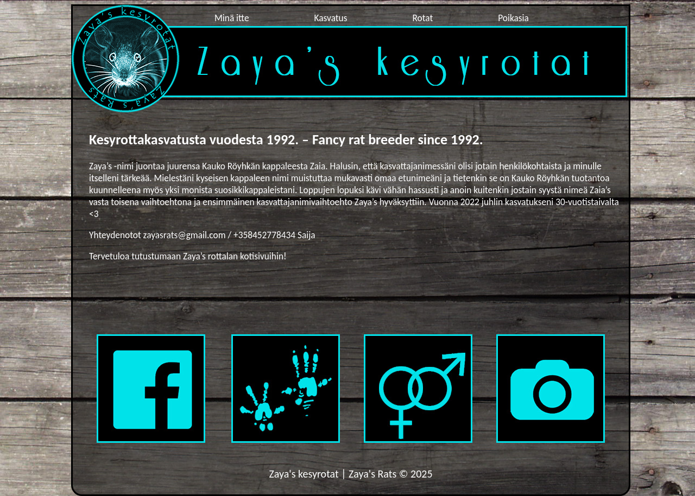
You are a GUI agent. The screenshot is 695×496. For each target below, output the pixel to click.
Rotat (422, 18)
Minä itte (231, 18)
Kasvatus (331, 18)
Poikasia (513, 18)
